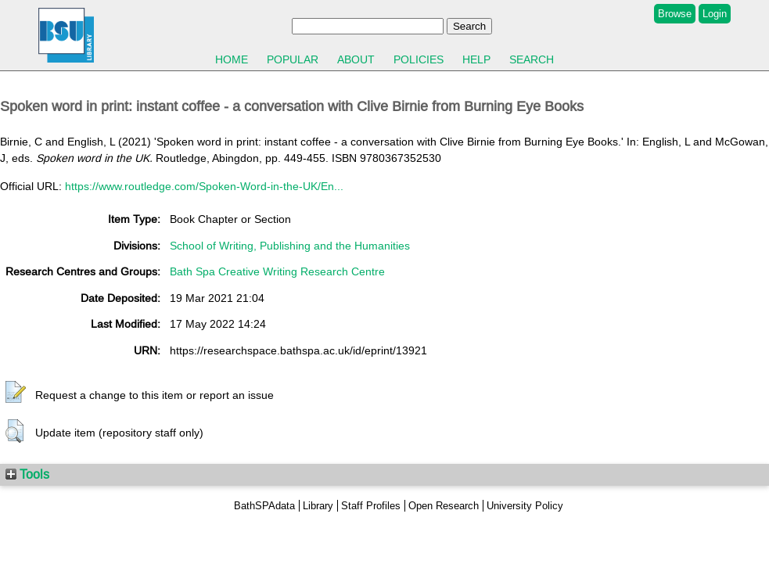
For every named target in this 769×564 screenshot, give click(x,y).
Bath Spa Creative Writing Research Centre (277, 271)
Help (476, 59)
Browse (675, 14)
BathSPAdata (264, 506)
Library (318, 506)
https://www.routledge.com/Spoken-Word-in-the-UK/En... (204, 186)
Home (231, 59)
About (356, 59)
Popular (292, 59)
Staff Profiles (371, 506)
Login (715, 14)
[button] (15, 392)
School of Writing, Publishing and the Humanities (290, 245)
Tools (27, 474)
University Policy (525, 506)
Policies (418, 59)
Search (531, 59)
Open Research (443, 506)
